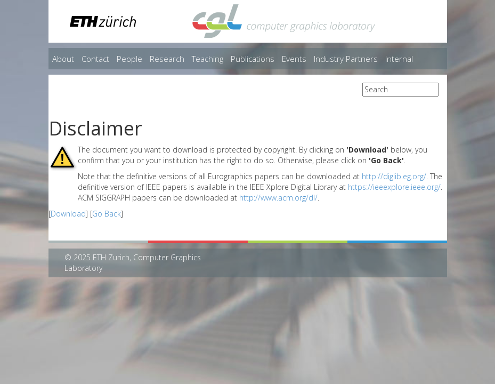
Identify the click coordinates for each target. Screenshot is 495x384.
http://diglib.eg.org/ (394, 176)
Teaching (207, 58)
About (63, 58)
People (129, 58)
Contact (95, 58)
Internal (399, 58)
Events (294, 58)
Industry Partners (346, 58)
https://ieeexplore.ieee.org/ (394, 187)
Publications (252, 58)
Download (68, 214)
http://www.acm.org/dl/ (278, 198)
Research (167, 58)
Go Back (106, 214)
